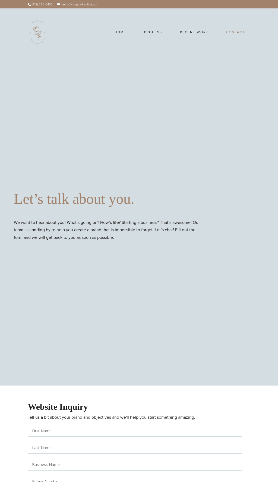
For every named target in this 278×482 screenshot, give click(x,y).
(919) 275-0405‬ (42, 4)
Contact (235, 32)
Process (153, 32)
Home (120, 32)
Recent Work (194, 32)
